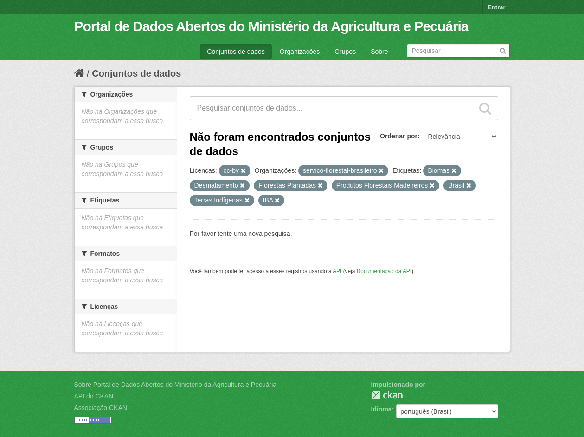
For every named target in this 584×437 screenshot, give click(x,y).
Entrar (496, 7)
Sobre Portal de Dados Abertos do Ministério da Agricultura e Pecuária (175, 384)
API (337, 271)
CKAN (387, 395)
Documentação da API (384, 271)
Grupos (345, 51)
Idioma (381, 409)
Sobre (379, 51)
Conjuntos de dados (236, 51)
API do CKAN (94, 396)
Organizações (300, 51)
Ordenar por (398, 136)
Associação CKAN (100, 407)
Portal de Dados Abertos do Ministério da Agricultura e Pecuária (271, 26)
